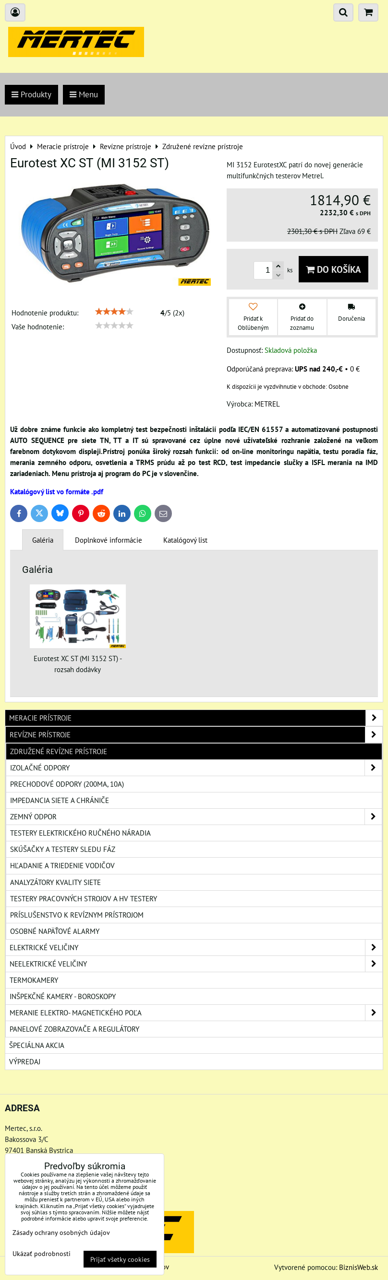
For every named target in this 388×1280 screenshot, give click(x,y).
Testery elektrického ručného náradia (80, 833)
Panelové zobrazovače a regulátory (74, 1029)
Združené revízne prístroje (58, 751)
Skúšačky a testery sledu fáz (62, 849)
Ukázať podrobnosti (41, 1253)
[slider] (114, 311)
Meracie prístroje (196, 718)
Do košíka (333, 269)
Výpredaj (24, 1061)
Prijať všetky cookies (120, 1259)
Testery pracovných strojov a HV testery (83, 898)
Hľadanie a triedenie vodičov (62, 865)
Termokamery (34, 980)
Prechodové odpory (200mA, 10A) (67, 784)
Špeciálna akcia (36, 1045)
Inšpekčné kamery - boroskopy (63, 996)
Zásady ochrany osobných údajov (61, 1232)
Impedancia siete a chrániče (59, 800)
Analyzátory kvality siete (55, 882)
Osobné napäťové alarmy (54, 931)
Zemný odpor (196, 817)
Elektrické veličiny (196, 947)
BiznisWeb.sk (358, 1267)
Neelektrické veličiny (196, 964)
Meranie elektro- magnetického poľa (196, 1013)
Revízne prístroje (196, 735)
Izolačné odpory (196, 768)
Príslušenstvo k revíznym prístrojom (77, 914)
